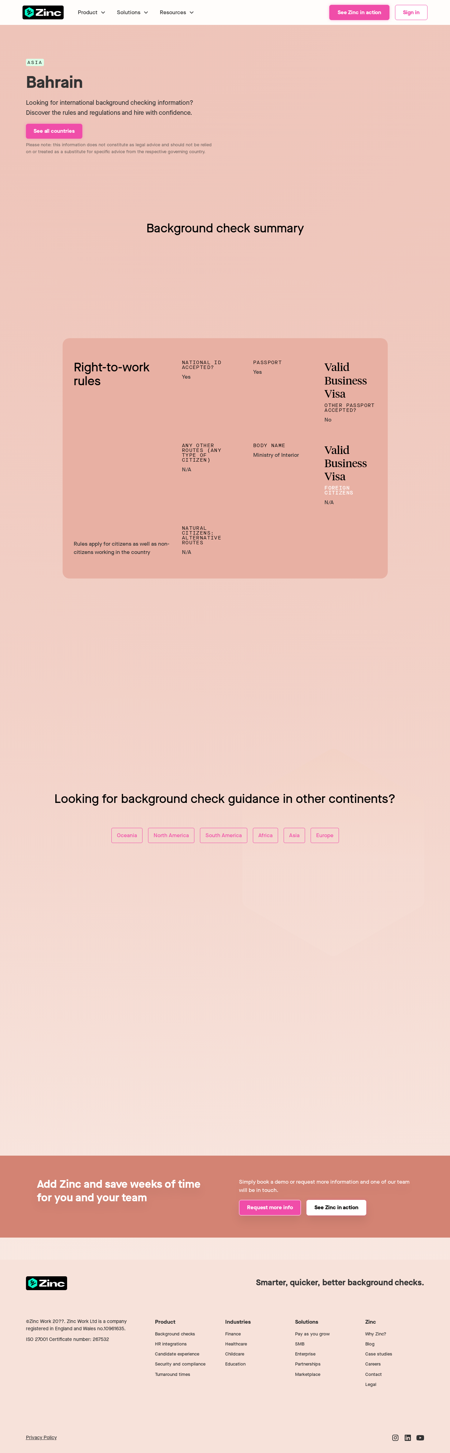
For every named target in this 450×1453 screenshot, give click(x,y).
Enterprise (305, 1354)
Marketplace (307, 1374)
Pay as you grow (312, 1334)
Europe (324, 835)
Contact (373, 1374)
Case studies (378, 1354)
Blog (370, 1344)
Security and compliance (180, 1364)
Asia (294, 835)
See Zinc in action (360, 12)
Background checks (175, 1334)
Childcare (234, 1354)
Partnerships (308, 1364)
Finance (233, 1334)
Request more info (270, 1207)
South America (223, 835)
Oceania (127, 835)
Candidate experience (177, 1354)
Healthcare (236, 1344)
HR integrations (171, 1344)
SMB (299, 1344)
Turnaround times (172, 1374)
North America (171, 835)
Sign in (411, 12)
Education (235, 1364)
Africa (265, 835)
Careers (373, 1364)
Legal (370, 1384)
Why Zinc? (375, 1334)
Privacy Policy (41, 1437)
